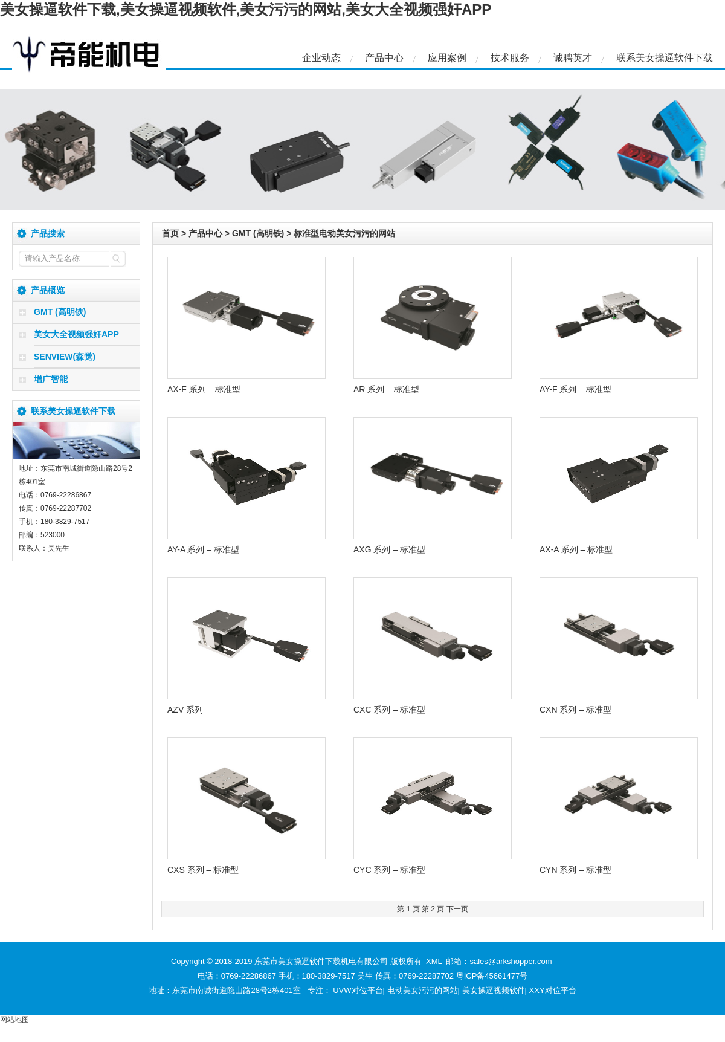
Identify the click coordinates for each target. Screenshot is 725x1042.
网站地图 (14, 1019)
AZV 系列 (185, 709)
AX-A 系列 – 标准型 (576, 549)
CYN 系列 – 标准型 (575, 870)
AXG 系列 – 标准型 (389, 549)
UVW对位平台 (357, 990)
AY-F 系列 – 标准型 (575, 389)
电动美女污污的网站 (422, 990)
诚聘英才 (572, 58)
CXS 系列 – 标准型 (203, 870)
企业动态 (321, 58)
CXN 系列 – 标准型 (575, 709)
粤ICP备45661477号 (492, 975)
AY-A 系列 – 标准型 (203, 549)
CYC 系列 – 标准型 (389, 870)
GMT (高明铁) (60, 312)
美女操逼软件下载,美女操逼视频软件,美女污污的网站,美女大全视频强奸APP (245, 9)
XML (434, 961)
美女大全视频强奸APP (76, 334)
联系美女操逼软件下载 (664, 58)
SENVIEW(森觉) (64, 356)
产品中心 (384, 58)
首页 (170, 233)
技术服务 (510, 58)
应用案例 (447, 58)
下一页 (457, 909)
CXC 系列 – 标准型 (389, 709)
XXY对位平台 (552, 990)
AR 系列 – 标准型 (386, 389)
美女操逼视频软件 (493, 990)
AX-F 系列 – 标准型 (203, 389)
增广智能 (51, 379)
